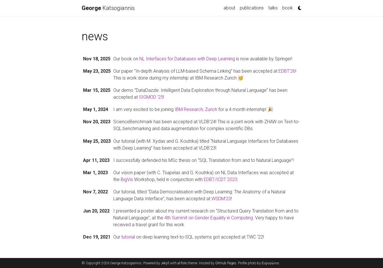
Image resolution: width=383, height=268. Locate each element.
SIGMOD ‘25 (151, 97)
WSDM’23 (221, 198)
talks (273, 8)
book (287, 8)
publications (252, 8)
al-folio (182, 263)
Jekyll (165, 263)
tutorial (128, 237)
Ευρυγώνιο (270, 263)
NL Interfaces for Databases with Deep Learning (187, 58)
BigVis (127, 179)
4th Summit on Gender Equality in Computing (208, 218)
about (229, 8)
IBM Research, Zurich (196, 109)
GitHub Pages (225, 263)
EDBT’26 (287, 71)
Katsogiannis (108, 8)
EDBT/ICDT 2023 (220, 179)
